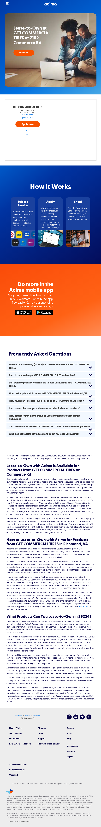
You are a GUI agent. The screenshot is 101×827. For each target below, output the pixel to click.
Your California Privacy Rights (51, 784)
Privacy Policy (32, 784)
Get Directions (27, 115)
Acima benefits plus (18, 764)
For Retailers (14, 738)
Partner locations (16, 769)
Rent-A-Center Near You (20, 744)
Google (45, 313)
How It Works (15, 728)
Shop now (23, 52)
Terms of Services (18, 784)
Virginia (27, 716)
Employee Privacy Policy (73, 784)
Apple (24, 313)
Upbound (13, 775)
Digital (70, 756)
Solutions (71, 751)
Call (28, 132)
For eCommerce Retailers (49, 744)
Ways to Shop (15, 733)
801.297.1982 (84, 606)
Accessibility (72, 746)
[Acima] (50, 5)
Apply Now (28, 124)
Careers (70, 728)
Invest (69, 733)
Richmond (36, 716)
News (40, 733)
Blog (69, 738)
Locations (18, 716)
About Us (42, 728)
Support (41, 738)
